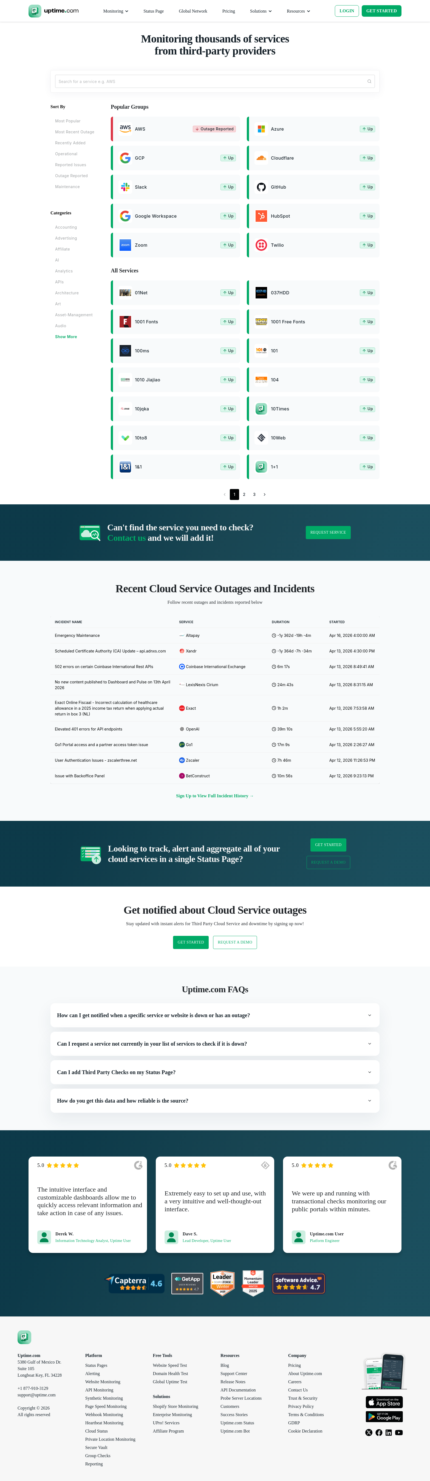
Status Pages (96, 1365)
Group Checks (98, 1455)
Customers (229, 1406)
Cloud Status (96, 1431)
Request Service (328, 532)
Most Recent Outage (74, 132)
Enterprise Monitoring (172, 1414)
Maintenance (67, 186)
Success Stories (234, 1414)
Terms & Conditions (306, 1414)
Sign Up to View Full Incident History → (215, 795)
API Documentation (238, 1390)
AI (57, 260)
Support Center (233, 1373)
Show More (66, 336)
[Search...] (215, 81)
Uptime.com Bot (235, 1431)
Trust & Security (303, 1398)
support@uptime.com (37, 1395)
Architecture (67, 293)
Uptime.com (29, 1355)
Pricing (294, 1365)
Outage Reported (71, 175)
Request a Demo (328, 862)
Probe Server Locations (241, 1398)
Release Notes (232, 1381)
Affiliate (62, 249)
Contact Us (298, 1390)
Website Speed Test (170, 1365)
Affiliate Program (168, 1431)
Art (58, 303)
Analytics (64, 271)
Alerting (92, 1373)
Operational (66, 153)
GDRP (294, 1422)
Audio (60, 325)
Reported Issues (70, 164)
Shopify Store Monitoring (175, 1406)
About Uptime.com (305, 1373)
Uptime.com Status (237, 1422)
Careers (295, 1381)
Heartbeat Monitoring (104, 1422)
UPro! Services (166, 1422)
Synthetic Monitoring (104, 1398)
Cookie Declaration (305, 1431)
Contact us (126, 538)
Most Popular (68, 121)
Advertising (66, 238)
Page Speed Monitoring (106, 1406)
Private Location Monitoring (110, 1439)
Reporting (94, 1464)
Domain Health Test (170, 1373)
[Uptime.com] (24, 1337)
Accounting (66, 227)
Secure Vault (96, 1447)
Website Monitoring (102, 1381)
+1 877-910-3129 (33, 1388)
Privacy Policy (301, 1406)
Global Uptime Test (170, 1381)
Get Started (328, 845)
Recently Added (70, 142)
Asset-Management (74, 314)
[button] (215, 1015)
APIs (59, 282)
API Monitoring (99, 1390)
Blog (224, 1365)
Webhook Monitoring (104, 1414)
